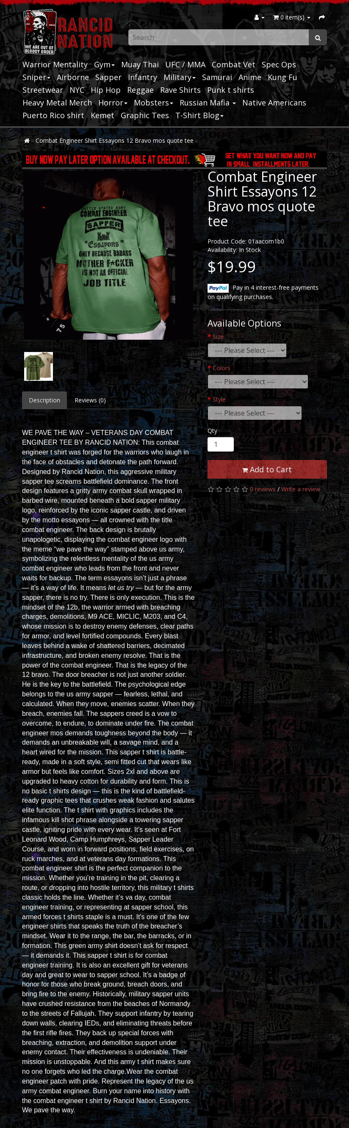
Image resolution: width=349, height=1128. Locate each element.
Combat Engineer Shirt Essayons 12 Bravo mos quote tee (115, 140)
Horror (112, 102)
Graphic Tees (145, 115)
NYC (76, 90)
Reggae (140, 90)
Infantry (142, 77)
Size (218, 337)
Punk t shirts (230, 90)
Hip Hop (106, 90)
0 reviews (263, 489)
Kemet (102, 115)
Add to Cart (267, 469)
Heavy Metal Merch (57, 102)
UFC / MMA (185, 64)
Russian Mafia (208, 102)
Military (179, 77)
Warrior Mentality (55, 64)
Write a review (300, 489)
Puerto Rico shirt (53, 115)
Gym (104, 64)
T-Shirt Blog (199, 115)
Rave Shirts (180, 90)
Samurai (217, 77)
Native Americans (274, 102)
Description (44, 400)
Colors (221, 368)
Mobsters (153, 102)
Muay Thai (140, 64)
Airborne (73, 77)
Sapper (108, 77)
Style (219, 399)
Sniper (36, 77)
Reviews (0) (90, 400)
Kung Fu (282, 77)
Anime (249, 77)
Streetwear (42, 90)
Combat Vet (233, 64)
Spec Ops (279, 64)
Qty (212, 431)
